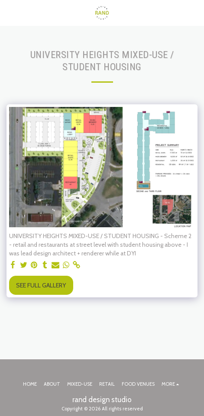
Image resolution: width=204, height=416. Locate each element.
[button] (9, 12)
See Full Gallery (41, 285)
